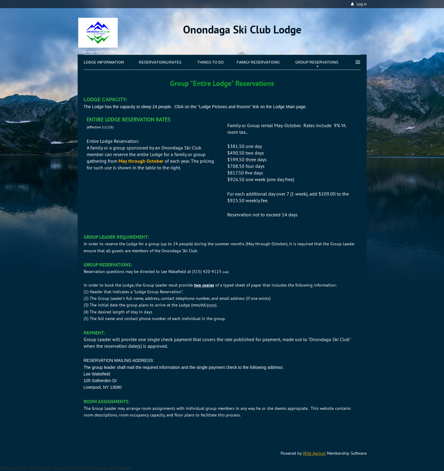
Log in (362, 4)
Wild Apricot (314, 453)
